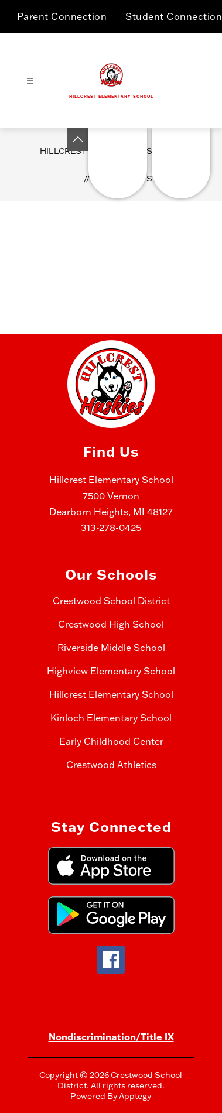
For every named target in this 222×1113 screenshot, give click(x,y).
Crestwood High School (111, 624)
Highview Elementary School (111, 671)
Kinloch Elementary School (111, 718)
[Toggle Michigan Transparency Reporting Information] (78, 139)
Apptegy (135, 1096)
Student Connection (173, 16)
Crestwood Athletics (111, 764)
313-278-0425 (111, 527)
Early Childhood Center (111, 741)
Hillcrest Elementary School (111, 694)
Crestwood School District (111, 601)
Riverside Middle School (111, 647)
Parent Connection (62, 16)
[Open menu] (30, 81)
